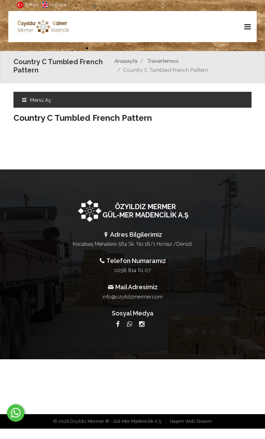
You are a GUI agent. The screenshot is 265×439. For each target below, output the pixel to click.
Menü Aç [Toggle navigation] (36, 100)
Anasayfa (126, 61)
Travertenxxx (163, 61)
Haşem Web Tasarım (191, 421)
